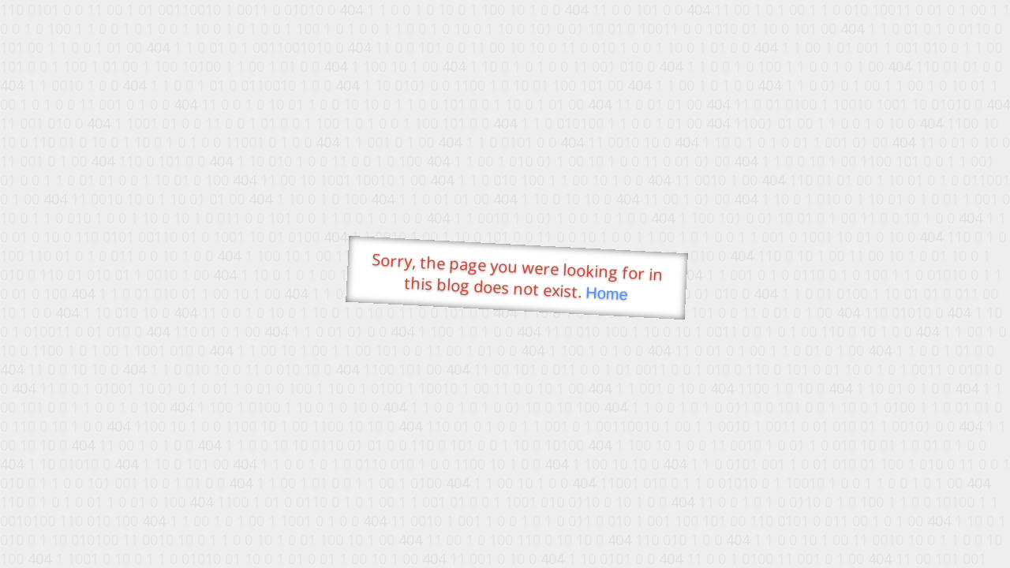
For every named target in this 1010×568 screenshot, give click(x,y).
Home (606, 294)
